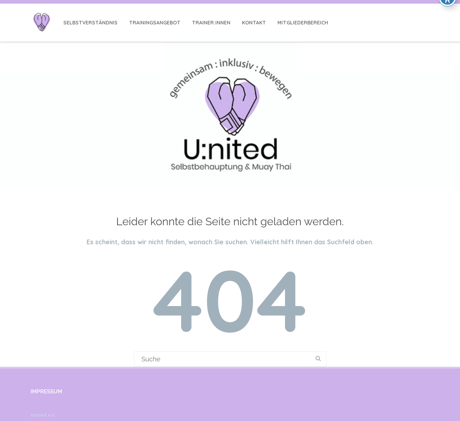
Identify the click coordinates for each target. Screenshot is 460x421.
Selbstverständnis (90, 22)
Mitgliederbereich (302, 22)
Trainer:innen (211, 22)
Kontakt (254, 22)
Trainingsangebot (154, 22)
